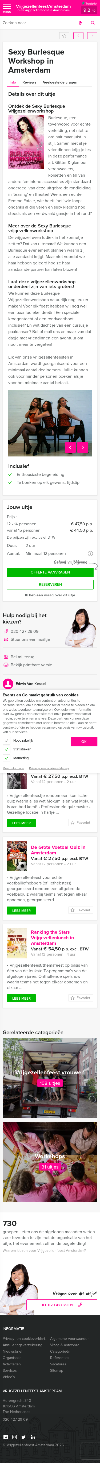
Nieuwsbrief (12, 1351)
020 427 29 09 (24, 631)
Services (10, 1370)
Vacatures (58, 1364)
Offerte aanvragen (50, 572)
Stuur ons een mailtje (26, 639)
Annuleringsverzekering (22, 1345)
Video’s (9, 1377)
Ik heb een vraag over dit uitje (50, 595)
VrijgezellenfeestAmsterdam (43, 8)
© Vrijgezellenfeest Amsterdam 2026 (33, 1445)
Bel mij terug (18, 657)
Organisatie (12, 1358)
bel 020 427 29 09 (62, 1305)
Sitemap (56, 1370)
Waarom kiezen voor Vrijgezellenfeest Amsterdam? (44, 1250)
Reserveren (50, 584)
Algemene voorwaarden (70, 1338)
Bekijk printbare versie (27, 665)
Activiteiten (12, 1364)
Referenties (59, 1358)
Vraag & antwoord (64, 1345)
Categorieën (60, 1351)
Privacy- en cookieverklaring (25, 1338)
